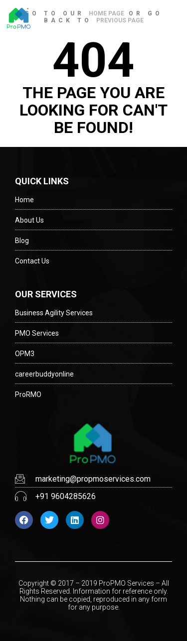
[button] (173, 18)
